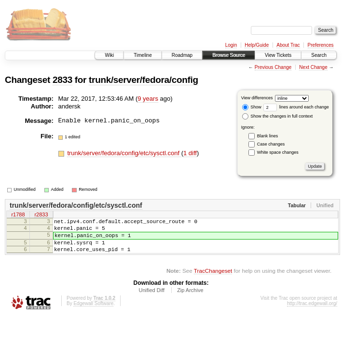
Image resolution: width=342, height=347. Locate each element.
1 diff (190, 153)
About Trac (288, 45)
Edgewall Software (93, 312)
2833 (62, 80)
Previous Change (273, 67)
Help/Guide (257, 45)
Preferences (321, 45)
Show (251, 107)
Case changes (271, 144)
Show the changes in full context (277, 116)
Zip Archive (190, 299)
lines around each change (296, 107)
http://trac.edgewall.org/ (312, 312)
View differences (257, 97)
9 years (147, 98)
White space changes (278, 152)
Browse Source (228, 55)
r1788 (18, 215)
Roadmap (182, 55)
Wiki (109, 55)
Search (319, 55)
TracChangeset (213, 279)
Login (231, 45)
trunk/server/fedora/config (143, 80)
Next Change (313, 67)
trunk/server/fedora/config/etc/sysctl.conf (124, 153)
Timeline (142, 55)
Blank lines (267, 135)
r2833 (41, 215)
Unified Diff (151, 299)
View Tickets (278, 55)
